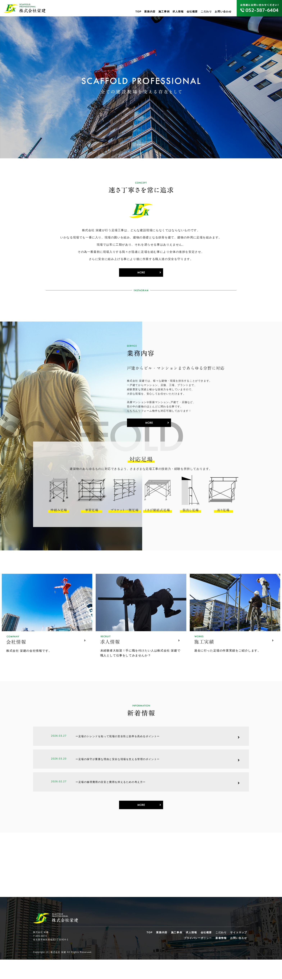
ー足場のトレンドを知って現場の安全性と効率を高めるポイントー (118, 752)
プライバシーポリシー (198, 957)
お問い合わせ (223, 11)
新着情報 (221, 957)
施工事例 (164, 11)
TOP (138, 11)
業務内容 (149, 11)
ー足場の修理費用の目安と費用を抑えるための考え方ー (111, 798)
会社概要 (192, 11)
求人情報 (178, 11)
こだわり (206, 11)
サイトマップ (238, 951)
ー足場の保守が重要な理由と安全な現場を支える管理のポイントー (118, 775)
